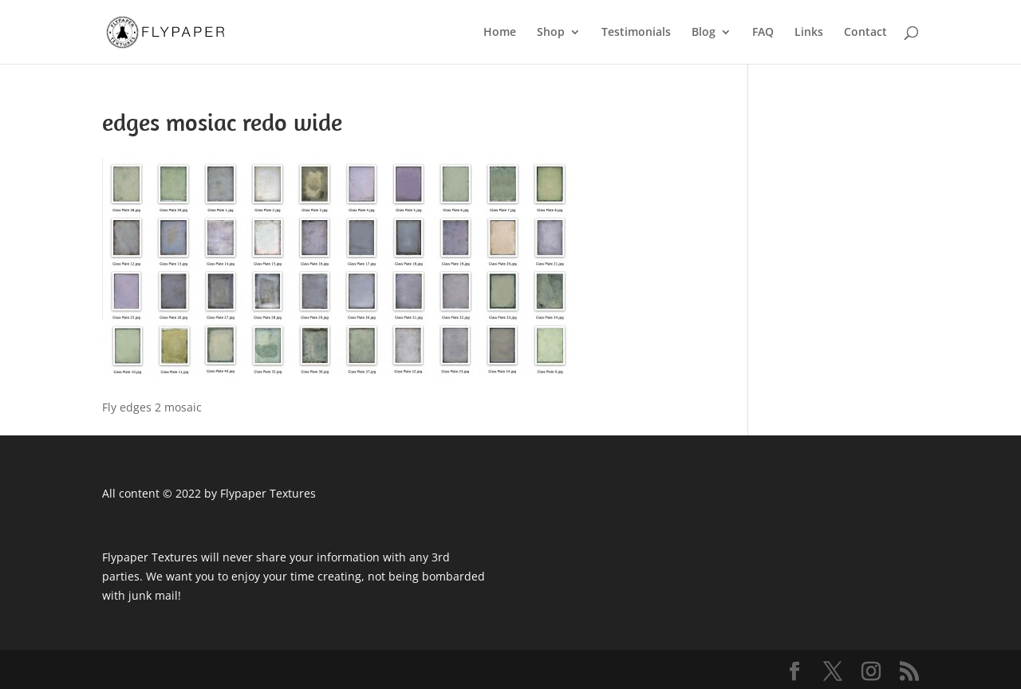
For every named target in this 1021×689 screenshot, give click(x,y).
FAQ (763, 32)
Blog (703, 32)
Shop (551, 32)
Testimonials (636, 32)
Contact (865, 32)
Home (499, 32)
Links (808, 32)
